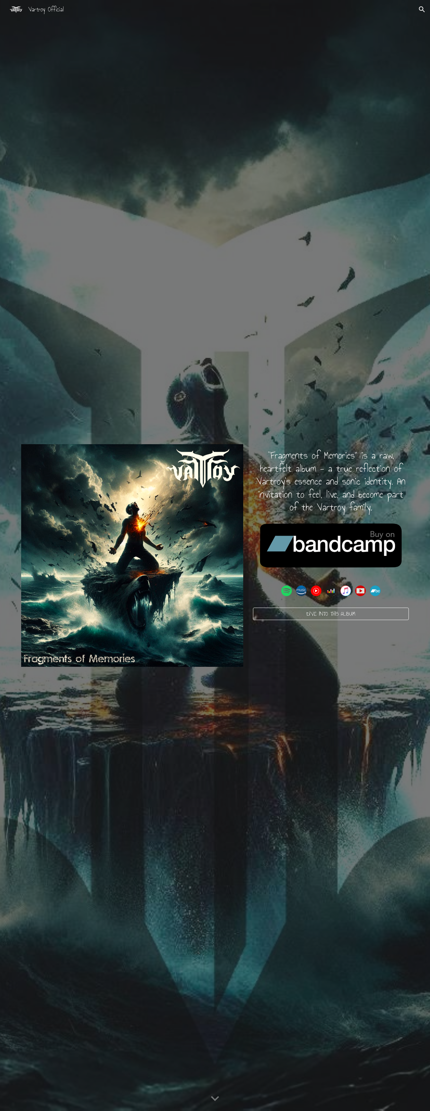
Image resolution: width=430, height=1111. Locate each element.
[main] (331, 481)
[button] (422, 9)
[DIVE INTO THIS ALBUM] (330, 613)
